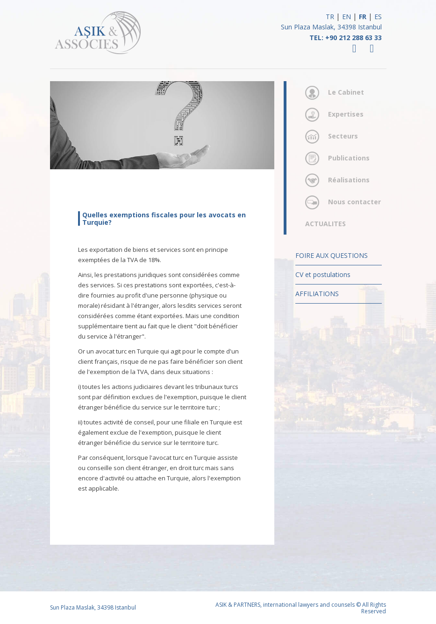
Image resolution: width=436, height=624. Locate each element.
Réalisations (349, 179)
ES (378, 16)
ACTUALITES (325, 223)
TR (330, 16)
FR (362, 16)
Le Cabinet (346, 92)
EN (346, 16)
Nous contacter (354, 201)
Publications (349, 157)
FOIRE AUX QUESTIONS (331, 255)
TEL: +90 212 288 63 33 (345, 37)
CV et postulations (322, 274)
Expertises (346, 114)
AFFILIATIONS (317, 293)
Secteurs (343, 136)
